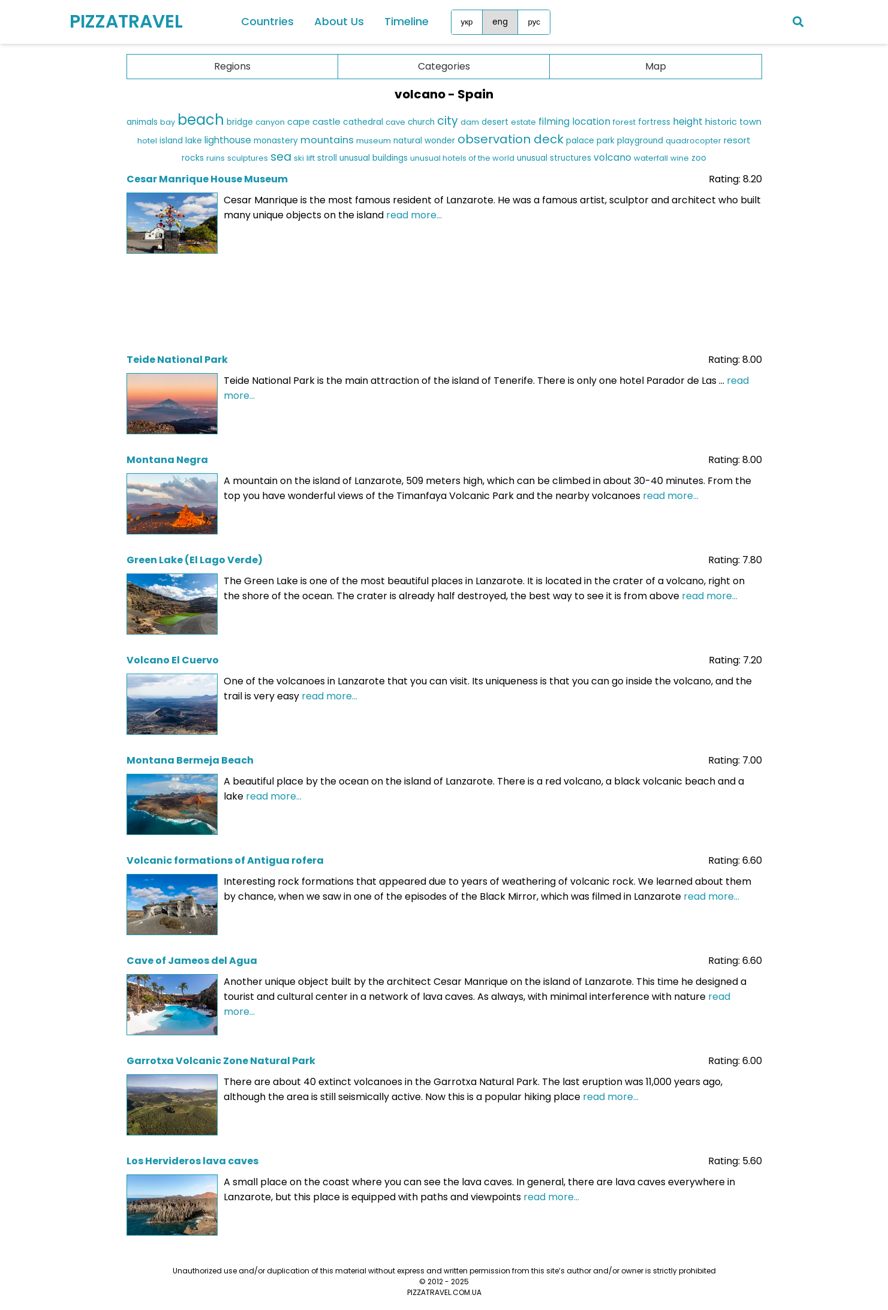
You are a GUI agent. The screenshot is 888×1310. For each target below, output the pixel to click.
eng (500, 22)
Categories (444, 66)
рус (534, 22)
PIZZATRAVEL (126, 21)
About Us (339, 21)
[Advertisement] (444, 300)
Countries (267, 21)
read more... (414, 215)
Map (655, 66)
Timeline (406, 21)
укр (467, 22)
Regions (232, 66)
